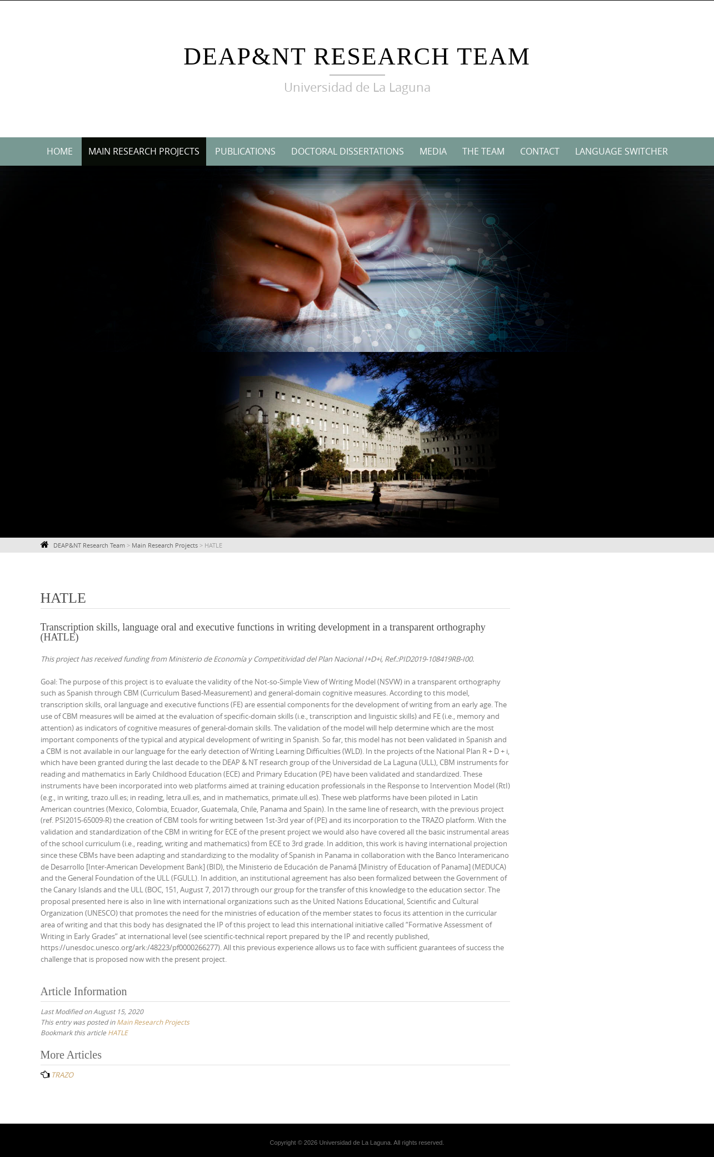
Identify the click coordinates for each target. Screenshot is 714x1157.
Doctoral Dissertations (347, 151)
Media (433, 151)
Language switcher (621, 151)
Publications (245, 151)
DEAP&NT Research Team (357, 56)
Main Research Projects (143, 151)
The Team (483, 151)
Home (60, 151)
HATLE (118, 1032)
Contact (540, 151)
